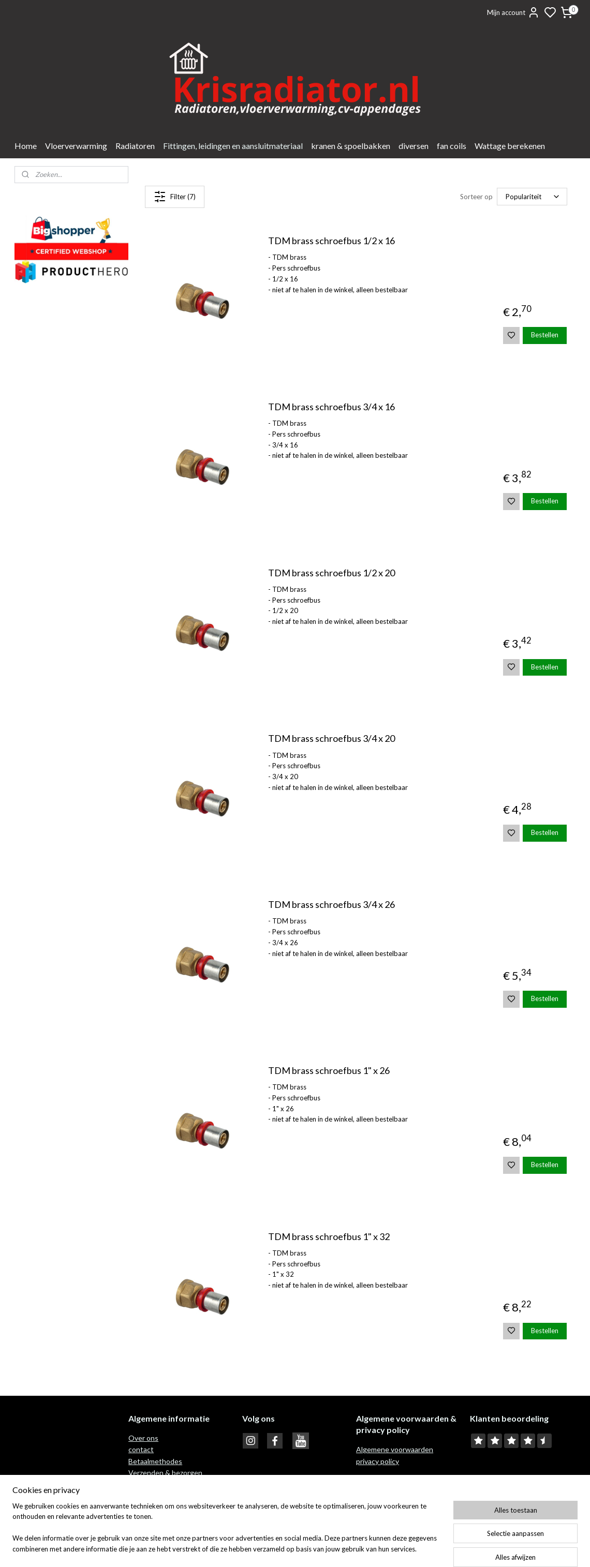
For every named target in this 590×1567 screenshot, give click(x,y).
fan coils (451, 146)
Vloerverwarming (76, 146)
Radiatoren (135, 146)
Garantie (143, 1495)
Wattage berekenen (510, 146)
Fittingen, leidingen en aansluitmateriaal (233, 146)
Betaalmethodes (155, 1461)
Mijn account (513, 12)
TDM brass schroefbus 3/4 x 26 (331, 904)
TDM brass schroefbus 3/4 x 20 (331, 738)
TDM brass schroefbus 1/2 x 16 (331, 240)
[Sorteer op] (532, 196)
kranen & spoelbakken (350, 146)
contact (141, 1449)
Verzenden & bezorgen (165, 1472)
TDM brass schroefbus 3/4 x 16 (331, 406)
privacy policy (377, 1461)
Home (25, 146)
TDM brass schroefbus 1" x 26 (328, 1070)
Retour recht (150, 1484)
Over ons (143, 1438)
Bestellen (544, 335)
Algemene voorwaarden (394, 1449)
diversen (414, 146)
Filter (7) (175, 196)
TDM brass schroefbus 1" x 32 (328, 1236)
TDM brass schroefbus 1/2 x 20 (331, 573)
